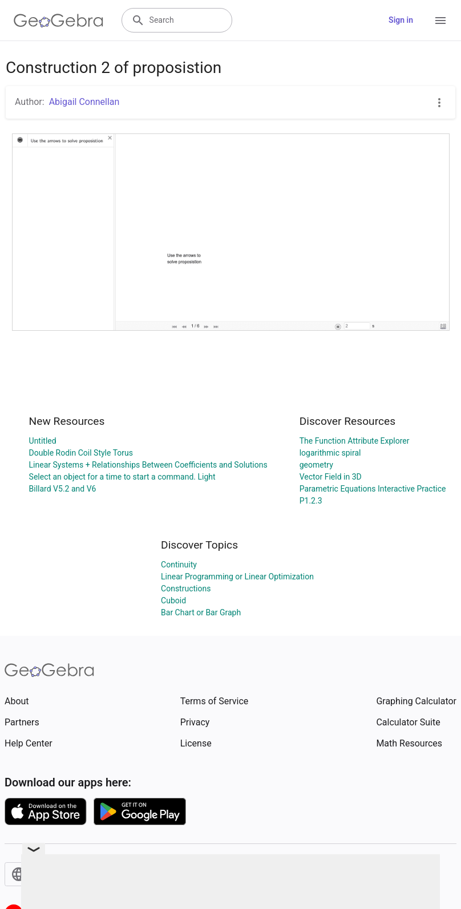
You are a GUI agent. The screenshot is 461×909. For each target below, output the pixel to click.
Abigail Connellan (84, 101)
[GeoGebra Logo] (58, 20)
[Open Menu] (440, 20)
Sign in (401, 20)
